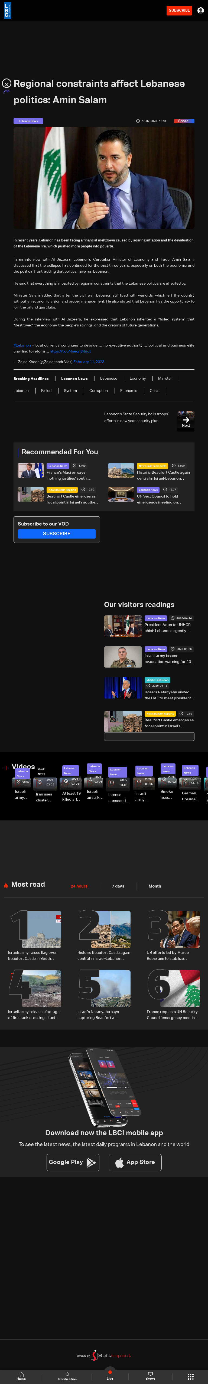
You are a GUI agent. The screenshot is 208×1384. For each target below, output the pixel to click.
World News (41, 771)
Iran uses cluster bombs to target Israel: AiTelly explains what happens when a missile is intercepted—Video (46, 797)
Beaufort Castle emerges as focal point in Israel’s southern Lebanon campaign (73, 499)
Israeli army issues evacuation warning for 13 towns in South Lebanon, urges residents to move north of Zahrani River (168, 658)
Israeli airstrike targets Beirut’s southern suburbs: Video (95, 794)
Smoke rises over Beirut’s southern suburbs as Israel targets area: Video (169, 794)
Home (21, 1376)
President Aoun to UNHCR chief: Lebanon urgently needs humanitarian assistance (168, 627)
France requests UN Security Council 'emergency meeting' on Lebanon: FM (172, 1014)
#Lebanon (22, 345)
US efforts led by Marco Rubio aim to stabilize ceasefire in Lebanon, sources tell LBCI (173, 955)
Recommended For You (60, 452)
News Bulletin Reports (152, 465)
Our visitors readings (139, 604)
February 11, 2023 (88, 362)
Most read (28, 883)
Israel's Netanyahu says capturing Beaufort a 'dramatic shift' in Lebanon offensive (100, 1014)
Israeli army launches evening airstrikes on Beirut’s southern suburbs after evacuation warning (145, 796)
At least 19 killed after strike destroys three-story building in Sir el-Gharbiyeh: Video (72, 796)
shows (150, 1376)
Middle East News (157, 679)
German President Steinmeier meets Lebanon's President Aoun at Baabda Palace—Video (191, 796)
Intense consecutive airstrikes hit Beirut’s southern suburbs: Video (119, 797)
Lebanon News (57, 465)
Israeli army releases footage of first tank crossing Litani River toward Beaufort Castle (23, 794)
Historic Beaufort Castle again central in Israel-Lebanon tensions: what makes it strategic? (163, 475)
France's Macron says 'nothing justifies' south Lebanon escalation (67, 475)
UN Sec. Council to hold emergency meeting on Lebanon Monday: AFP (157, 499)
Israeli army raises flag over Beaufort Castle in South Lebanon (32, 955)
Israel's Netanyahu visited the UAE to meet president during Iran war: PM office (168, 695)
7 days (117, 885)
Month (152, 885)
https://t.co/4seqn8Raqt (70, 351)
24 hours (78, 885)
